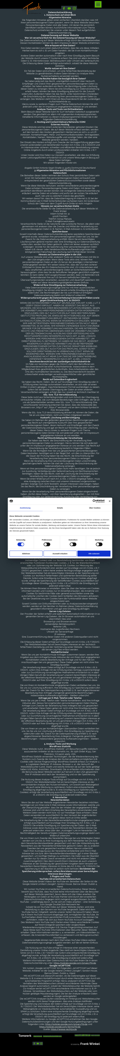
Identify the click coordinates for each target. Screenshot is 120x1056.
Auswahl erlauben (60, 554)
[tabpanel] (44, 1035)
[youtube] (69, 8)
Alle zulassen (93, 554)
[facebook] (63, 8)
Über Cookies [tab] (95, 508)
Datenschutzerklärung (52, 1036)
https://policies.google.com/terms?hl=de (59, 1026)
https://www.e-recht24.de (64, 1029)
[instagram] (74, 8)
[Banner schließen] (109, 501)
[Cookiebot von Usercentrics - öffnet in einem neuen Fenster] (94, 501)
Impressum (37, 1036)
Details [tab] (60, 508)
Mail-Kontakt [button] (95, 1035)
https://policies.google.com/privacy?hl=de (75, 963)
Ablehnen (26, 554)
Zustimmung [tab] (25, 508)
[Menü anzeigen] (98, 4)
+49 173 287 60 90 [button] (83, 1035)
